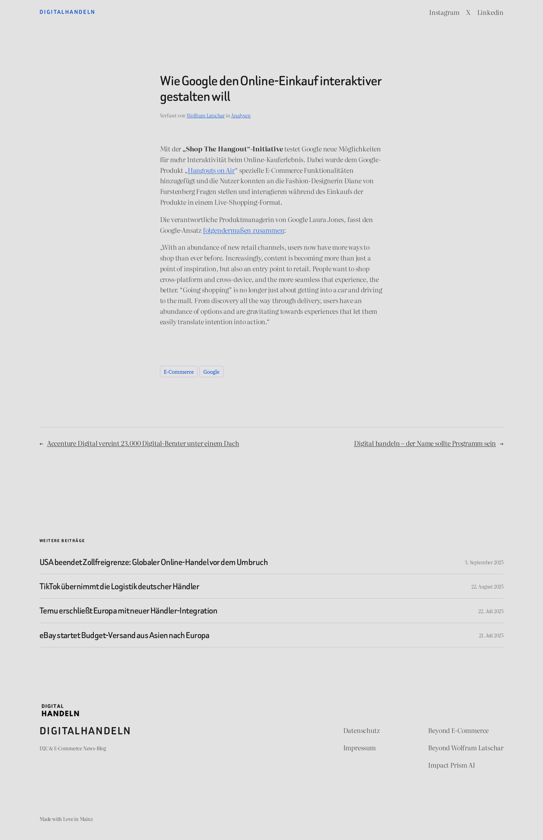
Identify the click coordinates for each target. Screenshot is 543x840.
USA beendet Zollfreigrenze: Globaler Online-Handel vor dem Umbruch (153, 562)
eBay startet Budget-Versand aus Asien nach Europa (124, 635)
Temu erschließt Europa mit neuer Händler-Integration (128, 610)
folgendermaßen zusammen (243, 230)
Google (211, 371)
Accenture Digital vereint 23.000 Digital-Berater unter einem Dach (143, 443)
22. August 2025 (487, 586)
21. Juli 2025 (491, 635)
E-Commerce (179, 371)
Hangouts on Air (211, 170)
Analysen (240, 115)
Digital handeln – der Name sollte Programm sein (425, 443)
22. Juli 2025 (491, 610)
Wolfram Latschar (206, 115)
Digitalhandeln (67, 12)
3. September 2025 (484, 562)
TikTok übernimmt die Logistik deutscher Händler (119, 586)
